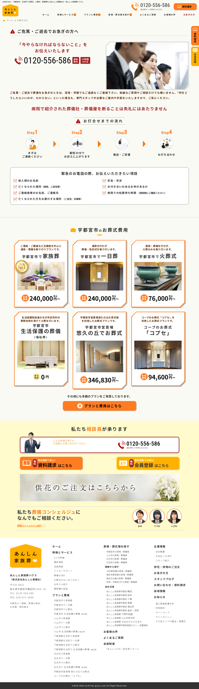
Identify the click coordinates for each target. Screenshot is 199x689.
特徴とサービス (62, 552)
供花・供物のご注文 (167, 567)
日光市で (62, 653)
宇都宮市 (71, 613)
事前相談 (58, 561)
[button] (66, 15)
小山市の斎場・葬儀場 (116, 555)
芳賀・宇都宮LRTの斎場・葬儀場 (121, 582)
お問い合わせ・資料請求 (170, 585)
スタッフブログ (164, 579)
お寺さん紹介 (61, 584)
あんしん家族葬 (119, 614)
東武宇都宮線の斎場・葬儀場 (119, 575)
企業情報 (160, 546)
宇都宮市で (63, 600)
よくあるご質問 (148, 14)
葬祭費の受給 (61, 588)
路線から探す (112, 566)
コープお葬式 (68, 675)
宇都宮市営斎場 (71, 671)
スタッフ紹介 (163, 560)
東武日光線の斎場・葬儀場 (118, 578)
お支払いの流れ (164, 555)
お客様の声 (170, 14)
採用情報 (160, 591)
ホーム (45, 14)
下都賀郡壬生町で (67, 635)
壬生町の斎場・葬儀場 (116, 562)
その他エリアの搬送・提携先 (171, 621)
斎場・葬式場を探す (117, 546)
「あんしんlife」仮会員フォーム (122, 648)
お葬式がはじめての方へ (67, 579)
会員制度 (58, 566)
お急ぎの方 (189, 14)
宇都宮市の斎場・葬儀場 (117, 551)
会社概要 (160, 551)
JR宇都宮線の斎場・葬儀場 (118, 571)
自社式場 (109, 586)
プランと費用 (61, 595)
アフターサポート (63, 570)
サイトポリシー (164, 616)
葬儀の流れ (60, 575)
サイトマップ (163, 612)
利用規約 (160, 608)
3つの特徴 (59, 557)
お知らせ (160, 597)
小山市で (62, 618)
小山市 (70, 631)
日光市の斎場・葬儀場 (116, 558)
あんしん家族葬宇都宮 (119, 591)
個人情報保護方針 (165, 603)
